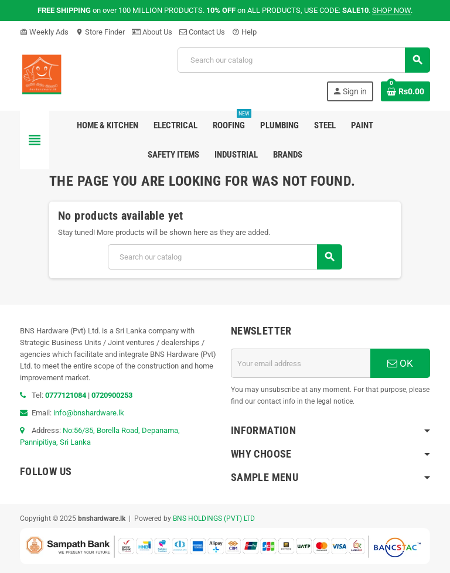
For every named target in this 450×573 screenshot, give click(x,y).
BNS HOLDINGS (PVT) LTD (214, 518)
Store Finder (100, 32)
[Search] (303, 60)
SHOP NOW (391, 10)
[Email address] (300, 363)
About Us (152, 32)
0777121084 (66, 395)
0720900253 (111, 395)
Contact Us (202, 32)
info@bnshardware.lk (88, 412)
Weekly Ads (44, 32)
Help (244, 32)
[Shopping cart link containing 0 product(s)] (405, 91)
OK (400, 363)
